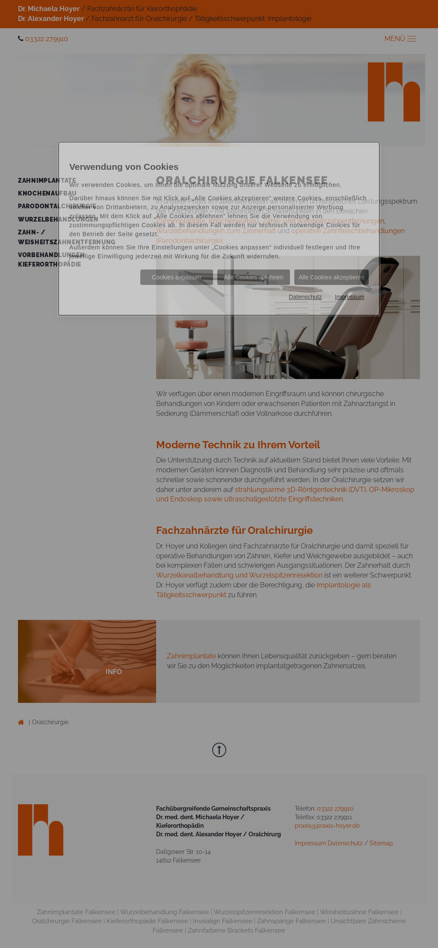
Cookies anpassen (176, 277)
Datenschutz (305, 296)
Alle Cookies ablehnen (253, 277)
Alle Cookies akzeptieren (331, 277)
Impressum (349, 296)
